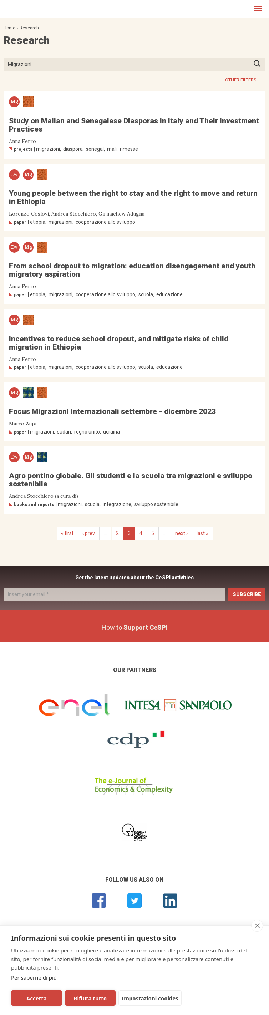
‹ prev (88, 533)
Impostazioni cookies (148, 998)
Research (29, 27)
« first (67, 533)
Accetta (36, 998)
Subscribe (247, 594)
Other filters (241, 80)
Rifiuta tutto (89, 998)
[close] (257, 926)
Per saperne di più (34, 977)
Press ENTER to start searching (259, 64)
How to (135, 627)
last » (202, 533)
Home (9, 27)
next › (181, 533)
